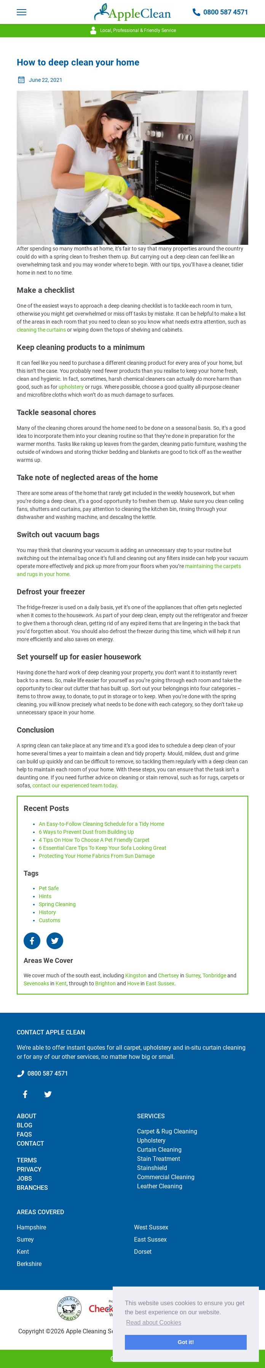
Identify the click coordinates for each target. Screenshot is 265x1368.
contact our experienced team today (74, 785)
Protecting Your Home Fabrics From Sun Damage (97, 856)
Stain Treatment (158, 1158)
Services (151, 1116)
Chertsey (168, 975)
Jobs (24, 1178)
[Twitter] (55, 941)
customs (49, 920)
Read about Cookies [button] (153, 1322)
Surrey (192, 975)
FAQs (24, 1134)
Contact (30, 1143)
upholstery (71, 387)
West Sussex (151, 1227)
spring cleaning (57, 904)
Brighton (105, 983)
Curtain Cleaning (159, 1149)
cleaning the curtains (41, 330)
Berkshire (29, 1263)
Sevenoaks (36, 983)
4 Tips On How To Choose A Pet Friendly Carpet (94, 840)
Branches (32, 1187)
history (47, 912)
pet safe (49, 888)
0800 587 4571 (47, 1073)
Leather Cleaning (159, 1186)
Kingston (136, 975)
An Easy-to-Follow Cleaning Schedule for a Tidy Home (101, 824)
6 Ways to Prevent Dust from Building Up (86, 832)
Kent (61, 983)
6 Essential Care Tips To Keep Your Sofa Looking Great (102, 848)
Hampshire (31, 1227)
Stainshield (152, 1168)
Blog (24, 1125)
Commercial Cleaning (166, 1177)
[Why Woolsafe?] (69, 1308)
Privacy (29, 1169)
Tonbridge (214, 975)
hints (45, 896)
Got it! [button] (186, 1342)
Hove (133, 983)
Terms (27, 1160)
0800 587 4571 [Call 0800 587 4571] (220, 12)
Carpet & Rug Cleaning (167, 1131)
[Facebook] (32, 941)
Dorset (143, 1251)
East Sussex (160, 983)
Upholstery (151, 1140)
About (27, 1116)
